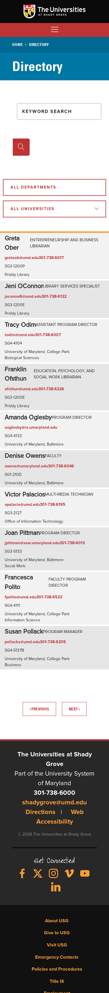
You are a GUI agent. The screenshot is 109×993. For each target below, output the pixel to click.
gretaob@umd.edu (22, 258)
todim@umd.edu (20, 335)
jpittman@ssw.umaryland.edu (32, 543)
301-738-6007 (48, 335)
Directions (41, 812)
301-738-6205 (53, 642)
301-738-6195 (52, 505)
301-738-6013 (72, 543)
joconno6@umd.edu (23, 297)
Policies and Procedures (57, 969)
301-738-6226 (51, 389)
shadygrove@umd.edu (54, 802)
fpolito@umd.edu (20, 597)
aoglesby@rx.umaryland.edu (31, 427)
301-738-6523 (49, 597)
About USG (57, 920)
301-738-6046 (61, 466)
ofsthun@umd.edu (21, 389)
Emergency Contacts (56, 957)
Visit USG (57, 945)
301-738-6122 (54, 297)
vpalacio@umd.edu (22, 505)
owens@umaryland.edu (26, 466)
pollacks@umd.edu (22, 642)
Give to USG (57, 932)
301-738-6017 (51, 258)
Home (17, 44)
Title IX (57, 981)
